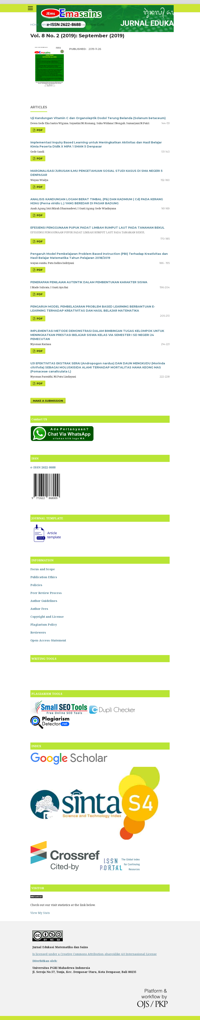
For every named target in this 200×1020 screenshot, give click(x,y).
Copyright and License (47, 617)
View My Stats (40, 913)
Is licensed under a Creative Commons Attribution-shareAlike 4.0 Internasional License (94, 954)
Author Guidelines (43, 601)
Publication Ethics (43, 577)
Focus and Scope (42, 569)
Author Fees (39, 609)
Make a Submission (48, 400)
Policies (36, 585)
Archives (48, 24)
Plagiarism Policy (43, 624)
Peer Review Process (46, 593)
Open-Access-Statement (48, 640)
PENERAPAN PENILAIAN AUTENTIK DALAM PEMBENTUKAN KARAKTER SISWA (88, 282)
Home (34, 24)
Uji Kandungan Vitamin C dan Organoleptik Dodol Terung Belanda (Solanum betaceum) (98, 118)
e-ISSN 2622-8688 (42, 467)
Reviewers (38, 632)
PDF (39, 130)
